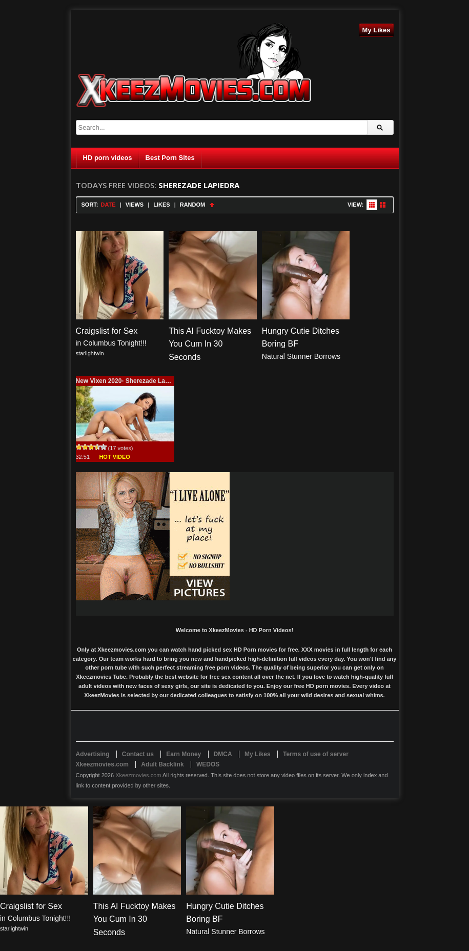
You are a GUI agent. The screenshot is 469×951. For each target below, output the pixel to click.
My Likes (376, 30)
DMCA (223, 754)
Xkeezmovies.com (138, 775)
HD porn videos (107, 157)
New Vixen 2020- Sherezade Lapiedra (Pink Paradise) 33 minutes (170, 381)
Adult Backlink (162, 764)
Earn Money (183, 754)
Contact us (138, 754)
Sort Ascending (212, 204)
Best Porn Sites (170, 157)
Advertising (93, 754)
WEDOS (207, 764)
